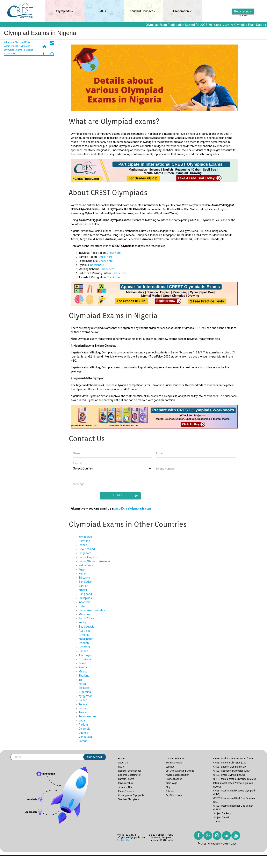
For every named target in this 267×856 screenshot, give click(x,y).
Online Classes (174, 779)
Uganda (83, 732)
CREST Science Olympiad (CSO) (230, 762)
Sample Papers (126, 779)
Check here (114, 252)
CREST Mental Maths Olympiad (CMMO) (234, 779)
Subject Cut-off (221, 817)
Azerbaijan (85, 655)
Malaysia (84, 687)
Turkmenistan (87, 716)
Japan (82, 720)
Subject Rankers (222, 813)
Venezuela (85, 736)
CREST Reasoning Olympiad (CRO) (231, 770)
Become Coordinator (129, 775)
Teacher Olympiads (128, 799)
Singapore (85, 553)
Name (76, 453)
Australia (84, 630)
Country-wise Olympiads (131, 795)
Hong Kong (85, 593)
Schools (170, 791)
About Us (123, 762)
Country (77, 463)
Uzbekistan (85, 659)
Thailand (84, 675)
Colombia (84, 728)
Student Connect (137, 11)
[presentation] (185, 484)
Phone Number (165, 468)
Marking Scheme (175, 758)
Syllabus (170, 766)
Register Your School (129, 770)
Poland (83, 700)
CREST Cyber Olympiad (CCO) (229, 775)
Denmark (84, 647)
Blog (168, 787)
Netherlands (86, 565)
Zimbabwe (85, 536)
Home (121, 758)
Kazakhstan (86, 638)
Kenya (82, 622)
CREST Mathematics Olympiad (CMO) (233, 758)
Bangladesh (86, 581)
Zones (216, 821)
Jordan (83, 740)
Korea (82, 683)
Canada (83, 651)
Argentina (85, 691)
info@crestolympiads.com (133, 508)
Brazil (82, 663)
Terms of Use (125, 787)
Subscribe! (94, 757)
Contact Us (123, 840)
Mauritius (84, 614)
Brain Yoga (171, 783)
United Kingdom (88, 557)
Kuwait (83, 589)
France (83, 544)
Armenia (84, 634)
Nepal (82, 573)
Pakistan (84, 724)
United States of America (94, 561)
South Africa (86, 618)
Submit (125, 495)
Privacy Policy (125, 783)
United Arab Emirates (92, 610)
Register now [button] (243, 8)
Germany (84, 540)
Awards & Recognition (177, 775)
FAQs (98, 11)
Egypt (82, 569)
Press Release (126, 791)
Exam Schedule (174, 762)
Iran (81, 679)
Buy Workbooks (174, 795)
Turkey (83, 704)
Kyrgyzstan (85, 696)
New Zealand (87, 549)
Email (159, 453)
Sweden (84, 642)
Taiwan (83, 712)
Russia (83, 667)
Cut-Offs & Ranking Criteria (180, 770)
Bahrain (83, 585)
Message (78, 484)
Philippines (85, 598)
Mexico (83, 671)
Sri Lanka (84, 577)
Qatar (82, 606)
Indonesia (84, 602)
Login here (243, 13)
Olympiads (59, 11)
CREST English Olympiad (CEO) (230, 766)
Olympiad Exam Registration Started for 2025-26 (183, 25)
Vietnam (84, 708)
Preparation (176, 11)
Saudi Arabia (86, 626)
